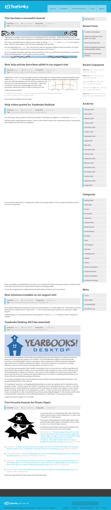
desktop (16, 26)
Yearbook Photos (90, 271)
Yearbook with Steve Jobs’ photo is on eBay (93, 37)
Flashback (87, 218)
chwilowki (86, 82)
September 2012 (89, 181)
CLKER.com (10, 447)
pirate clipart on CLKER (69, 449)
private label (28, 72)
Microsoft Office (12, 469)
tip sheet (53, 315)
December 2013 (89, 150)
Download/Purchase (79, 9)
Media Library (89, 227)
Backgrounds (88, 200)
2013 (12, 26)
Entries (88, 300)
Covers (86, 209)
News (92, 9)
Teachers (53, 9)
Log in (86, 295)
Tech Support (88, 245)
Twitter (23, 47)
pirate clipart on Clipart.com (59, 465)
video (31, 26)
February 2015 (89, 118)
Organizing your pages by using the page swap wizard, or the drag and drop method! (34, 93)
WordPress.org (89, 309)
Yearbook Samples (90, 276)
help (21, 26)
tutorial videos (52, 42)
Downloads (88, 214)
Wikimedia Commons (14, 454)
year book (37, 26)
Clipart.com (10, 461)
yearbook (44, 26)
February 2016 (89, 109)
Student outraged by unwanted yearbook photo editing (94, 48)
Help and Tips (28, 70)
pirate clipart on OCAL (71, 442)
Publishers (63, 9)
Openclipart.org (45, 432)
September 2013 (89, 158)
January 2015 (88, 123)
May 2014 (87, 145)
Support (101, 9)
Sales (86, 240)
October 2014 (88, 132)
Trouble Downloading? (92, 32)
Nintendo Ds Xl (88, 88)
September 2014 (89, 136)
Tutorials (87, 249)
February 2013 (89, 163)
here (35, 310)
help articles (65, 42)
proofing (87, 236)
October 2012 (88, 176)
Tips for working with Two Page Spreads (19, 95)
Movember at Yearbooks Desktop (92, 55)
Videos (86, 263)
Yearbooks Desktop (91, 280)
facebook (8, 49)
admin (16, 23)
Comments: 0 (50, 23)
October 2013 (88, 154)
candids (16, 302)
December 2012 (89, 167)
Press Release (27, 23)
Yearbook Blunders (91, 267)
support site (17, 79)
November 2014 (89, 127)
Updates (87, 258)
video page (73, 117)
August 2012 (88, 185)
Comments (89, 304)
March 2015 (88, 114)
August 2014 (88, 141)
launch (22, 330)
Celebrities (88, 205)
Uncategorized (28, 300)
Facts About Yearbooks (92, 43)
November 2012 (89, 172)
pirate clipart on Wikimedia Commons (32, 456)
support (26, 26)
